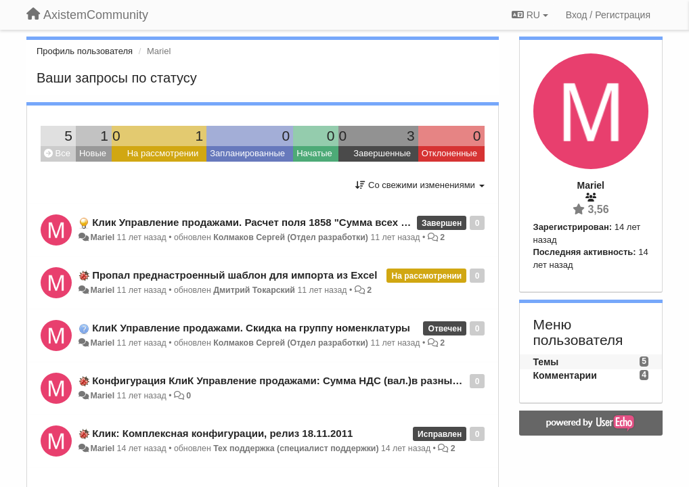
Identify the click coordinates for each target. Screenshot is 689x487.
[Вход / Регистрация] (608, 14)
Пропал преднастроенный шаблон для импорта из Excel (234, 275)
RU (530, 14)
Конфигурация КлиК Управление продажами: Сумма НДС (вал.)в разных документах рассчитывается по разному (378, 380)
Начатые (314, 153)
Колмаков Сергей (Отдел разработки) (290, 237)
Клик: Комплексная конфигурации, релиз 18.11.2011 (222, 433)
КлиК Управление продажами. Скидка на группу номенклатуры (251, 327)
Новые (92, 153)
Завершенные (382, 153)
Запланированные (247, 153)
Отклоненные (449, 153)
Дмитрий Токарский (254, 290)
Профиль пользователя (85, 51)
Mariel (102, 237)
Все (57, 153)
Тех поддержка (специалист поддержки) (295, 448)
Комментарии (565, 375)
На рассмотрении (163, 153)
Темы (546, 361)
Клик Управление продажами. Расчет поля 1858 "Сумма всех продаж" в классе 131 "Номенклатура (341, 222)
